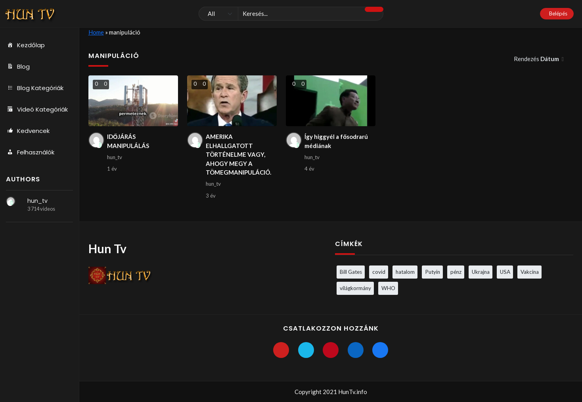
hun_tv (37, 201)
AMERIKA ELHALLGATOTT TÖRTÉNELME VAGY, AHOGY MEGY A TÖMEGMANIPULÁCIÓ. (238, 154)
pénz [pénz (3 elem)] (455, 272)
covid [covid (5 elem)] (378, 272)
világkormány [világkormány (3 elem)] (355, 288)
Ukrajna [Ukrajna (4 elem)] (481, 272)
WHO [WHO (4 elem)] (388, 288)
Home (96, 32)
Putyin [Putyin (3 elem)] (432, 272)
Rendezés (537, 58)
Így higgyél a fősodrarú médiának (336, 141)
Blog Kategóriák (34, 88)
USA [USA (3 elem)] (505, 272)
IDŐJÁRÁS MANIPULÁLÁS (128, 141)
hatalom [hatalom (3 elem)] (405, 272)
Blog (18, 66)
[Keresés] (291, 14)
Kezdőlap (25, 45)
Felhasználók (30, 152)
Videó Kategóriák (37, 109)
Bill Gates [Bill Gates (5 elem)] (351, 272)
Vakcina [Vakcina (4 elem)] (530, 272)
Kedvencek (28, 131)
